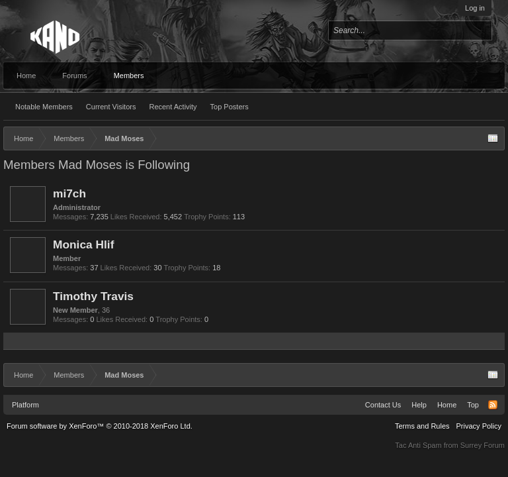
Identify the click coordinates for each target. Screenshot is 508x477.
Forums (74, 76)
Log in (475, 8)
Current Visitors (111, 107)
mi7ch (69, 193)
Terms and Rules (422, 426)
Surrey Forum (482, 445)
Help (419, 405)
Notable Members (44, 107)
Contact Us (383, 405)
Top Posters (229, 107)
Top (473, 405)
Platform (25, 405)
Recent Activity (172, 107)
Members (129, 76)
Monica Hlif (83, 244)
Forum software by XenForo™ (99, 426)
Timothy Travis (93, 296)
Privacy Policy (478, 426)
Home (26, 76)
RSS (492, 404)
